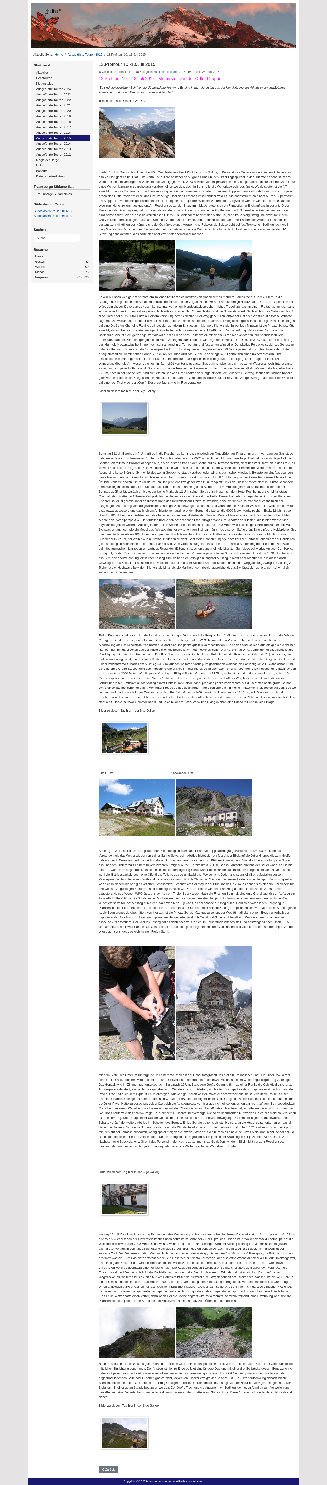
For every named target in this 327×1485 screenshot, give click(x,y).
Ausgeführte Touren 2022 (53, 100)
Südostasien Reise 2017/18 (53, 216)
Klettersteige (44, 83)
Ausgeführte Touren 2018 (53, 121)
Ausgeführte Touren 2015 (53, 138)
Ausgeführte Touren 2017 (53, 127)
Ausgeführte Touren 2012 (53, 154)
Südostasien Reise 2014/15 (53, 211)
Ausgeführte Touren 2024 (53, 89)
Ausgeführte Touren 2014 (53, 143)
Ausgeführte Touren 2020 (53, 111)
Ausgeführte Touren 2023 (53, 94)
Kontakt (41, 171)
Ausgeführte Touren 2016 (53, 132)
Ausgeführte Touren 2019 (53, 116)
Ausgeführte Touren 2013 (53, 149)
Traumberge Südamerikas (54, 194)
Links (39, 165)
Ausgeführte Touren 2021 (53, 105)
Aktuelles (42, 72)
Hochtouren (44, 78)
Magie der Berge (47, 160)
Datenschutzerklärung (51, 176)
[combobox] (57, 238)
